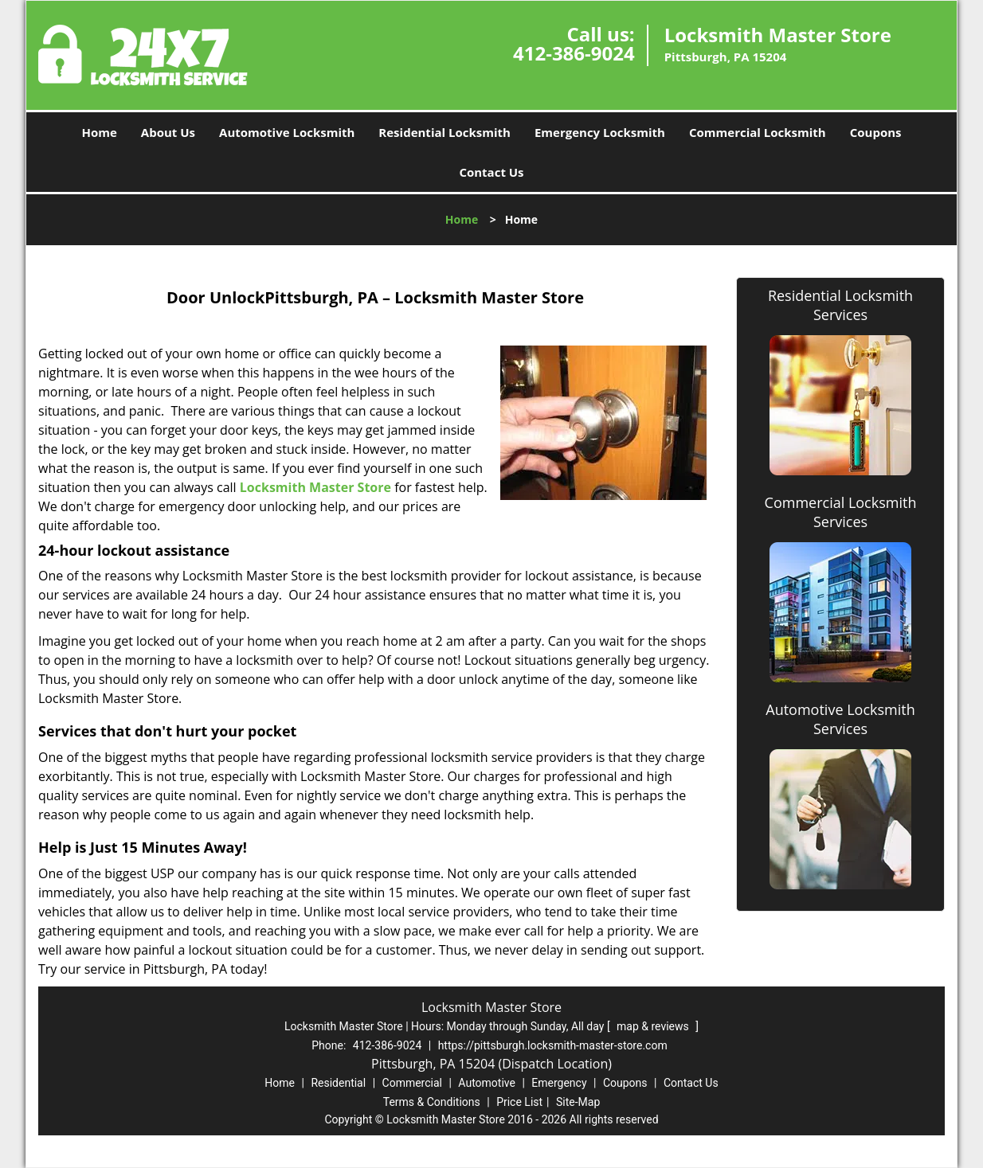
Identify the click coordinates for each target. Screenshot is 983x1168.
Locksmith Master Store (315, 487)
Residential (338, 1082)
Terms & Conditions (431, 1102)
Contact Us (491, 172)
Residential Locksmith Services (840, 305)
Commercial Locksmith (757, 132)
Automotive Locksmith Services (840, 719)
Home (98, 132)
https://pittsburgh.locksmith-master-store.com (553, 1045)
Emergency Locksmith (600, 132)
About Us (168, 132)
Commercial (412, 1082)
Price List (519, 1102)
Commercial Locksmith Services (841, 512)
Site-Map (578, 1102)
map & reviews (654, 1026)
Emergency (558, 1082)
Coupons (876, 132)
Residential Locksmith (444, 132)
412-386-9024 (574, 53)
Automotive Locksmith (286, 132)
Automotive (486, 1082)
